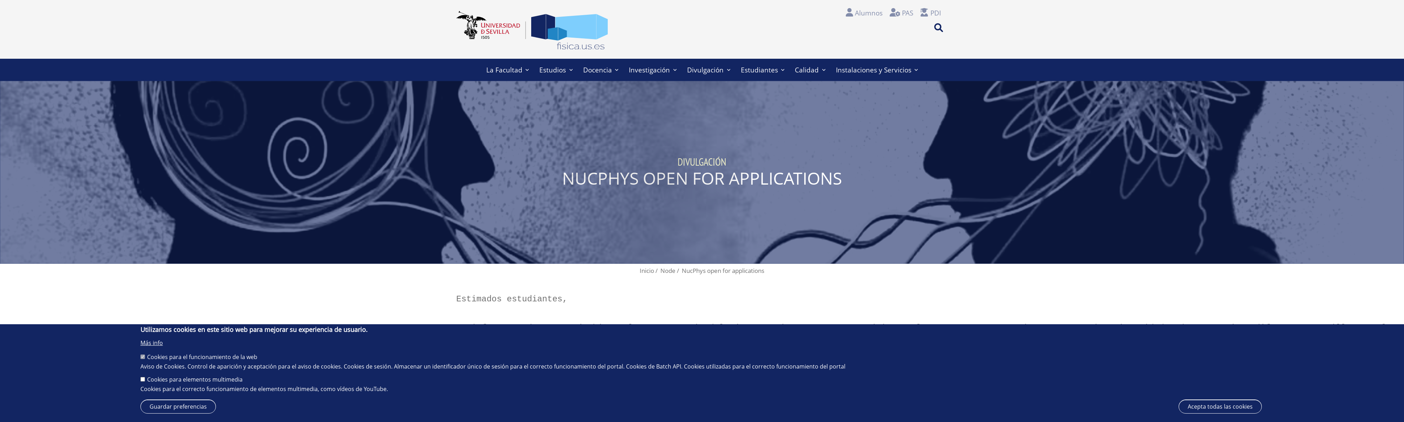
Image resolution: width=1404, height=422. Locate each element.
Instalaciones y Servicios (877, 70)
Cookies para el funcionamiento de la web (202, 357)
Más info (151, 343)
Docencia (601, 70)
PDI (935, 13)
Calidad (810, 70)
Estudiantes (763, 70)
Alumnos (869, 13)
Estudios (556, 70)
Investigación (653, 70)
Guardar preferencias (178, 406)
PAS (907, 13)
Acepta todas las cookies (1220, 406)
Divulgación (708, 70)
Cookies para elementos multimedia (195, 379)
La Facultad (507, 70)
